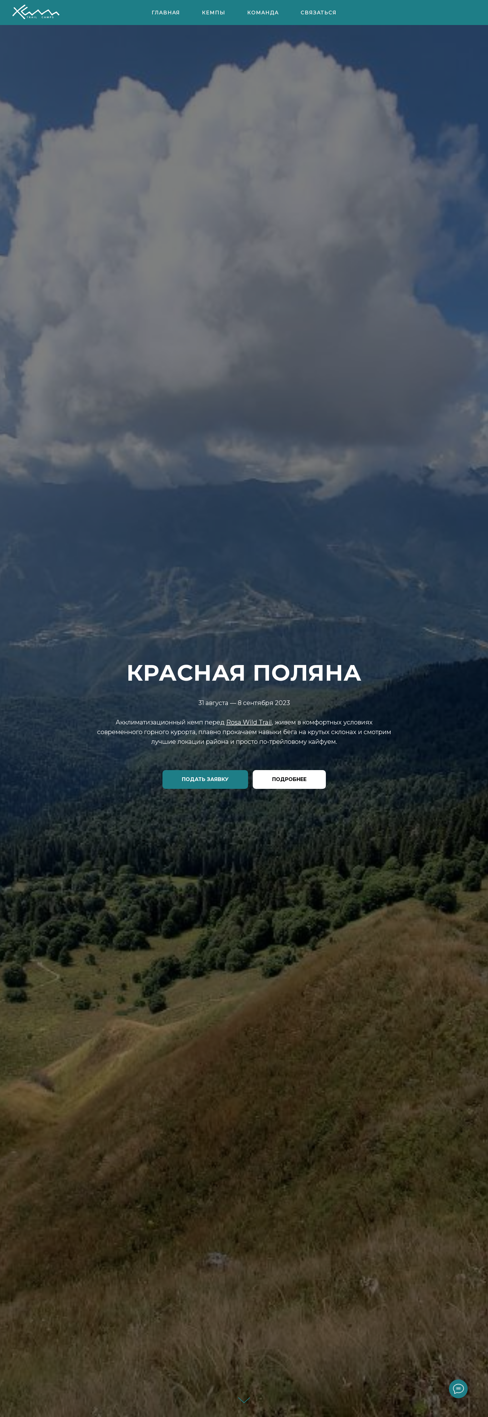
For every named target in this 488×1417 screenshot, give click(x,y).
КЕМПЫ (213, 13)
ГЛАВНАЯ (166, 13)
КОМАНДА (263, 13)
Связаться (318, 13)
